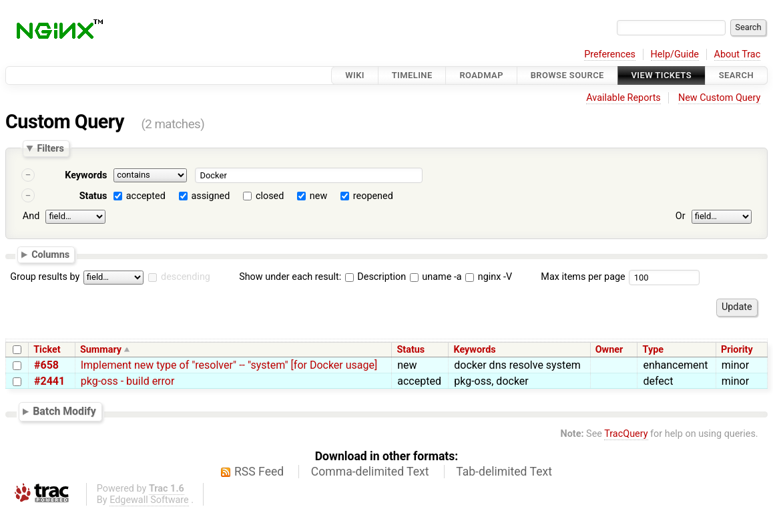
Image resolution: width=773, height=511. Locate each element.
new (318, 196)
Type (653, 349)
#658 (46, 365)
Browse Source (567, 75)
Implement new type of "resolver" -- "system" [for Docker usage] (229, 365)
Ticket (46, 349)
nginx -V (488, 277)
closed (270, 196)
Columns (50, 253)
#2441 (49, 381)
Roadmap (481, 75)
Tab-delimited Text (504, 471)
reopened (373, 196)
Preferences (609, 54)
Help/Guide (675, 54)
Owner (609, 349)
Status (93, 196)
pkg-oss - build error (128, 381)
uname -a (436, 277)
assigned (210, 196)
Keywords (86, 175)
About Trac (737, 54)
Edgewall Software (149, 500)
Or (681, 216)
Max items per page (583, 277)
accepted (146, 196)
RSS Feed (259, 471)
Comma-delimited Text (370, 471)
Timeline (412, 75)
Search (736, 75)
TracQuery (626, 434)
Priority (737, 349)
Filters (50, 148)
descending (185, 277)
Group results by (44, 277)
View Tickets (661, 75)
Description (375, 277)
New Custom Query (719, 98)
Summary (100, 349)
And (31, 216)
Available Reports (623, 98)
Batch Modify (64, 411)
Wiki (354, 75)
